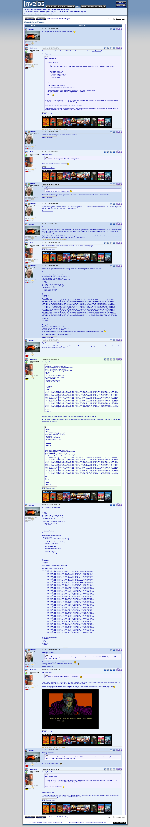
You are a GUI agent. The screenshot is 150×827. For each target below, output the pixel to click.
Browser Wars (86, 682)
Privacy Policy (80, 822)
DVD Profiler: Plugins (63, 19)
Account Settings (89, 822)
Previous (118, 19)
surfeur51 (33, 131)
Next (123, 19)
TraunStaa (31, 29)
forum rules (57, 9)
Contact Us (72, 822)
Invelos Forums (51, 19)
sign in (45, 14)
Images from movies (47, 137)
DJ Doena (33, 48)
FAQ (105, 822)
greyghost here (96, 51)
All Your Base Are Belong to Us (64, 687)
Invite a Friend (99, 822)
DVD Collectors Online (48, 113)
